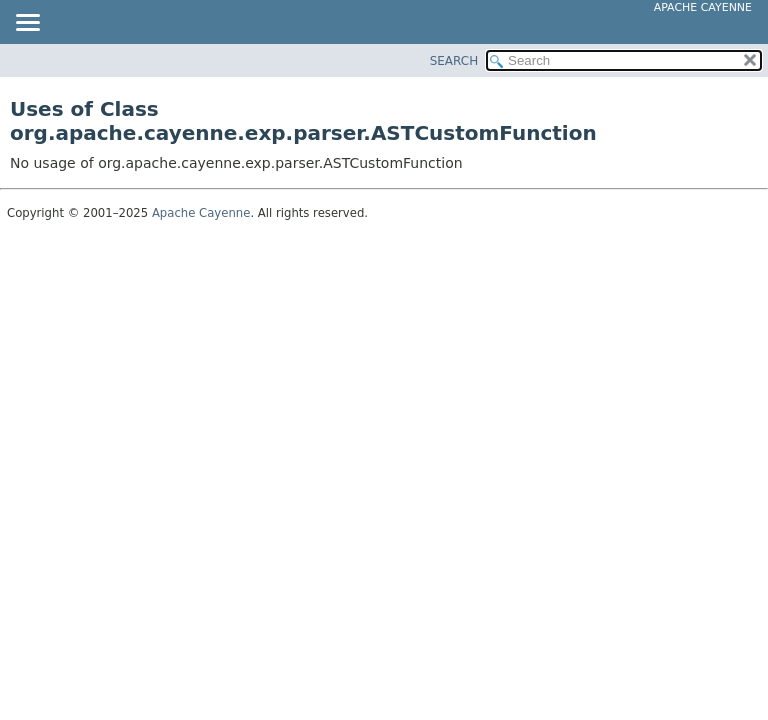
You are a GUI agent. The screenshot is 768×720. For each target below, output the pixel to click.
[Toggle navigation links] (27, 24)
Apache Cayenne (703, 7)
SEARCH (454, 61)
